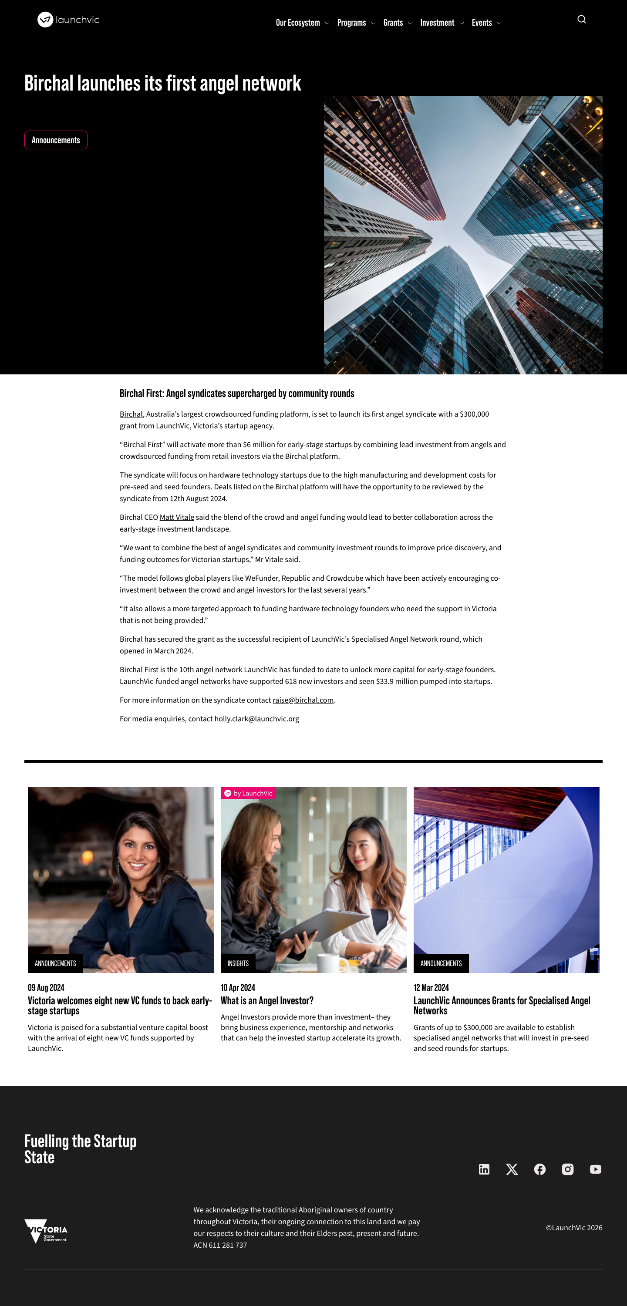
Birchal (131, 414)
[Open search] (582, 19)
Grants (393, 22)
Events (482, 22)
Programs (351, 22)
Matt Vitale (177, 517)
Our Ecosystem (298, 22)
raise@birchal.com (303, 700)
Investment (438, 22)
